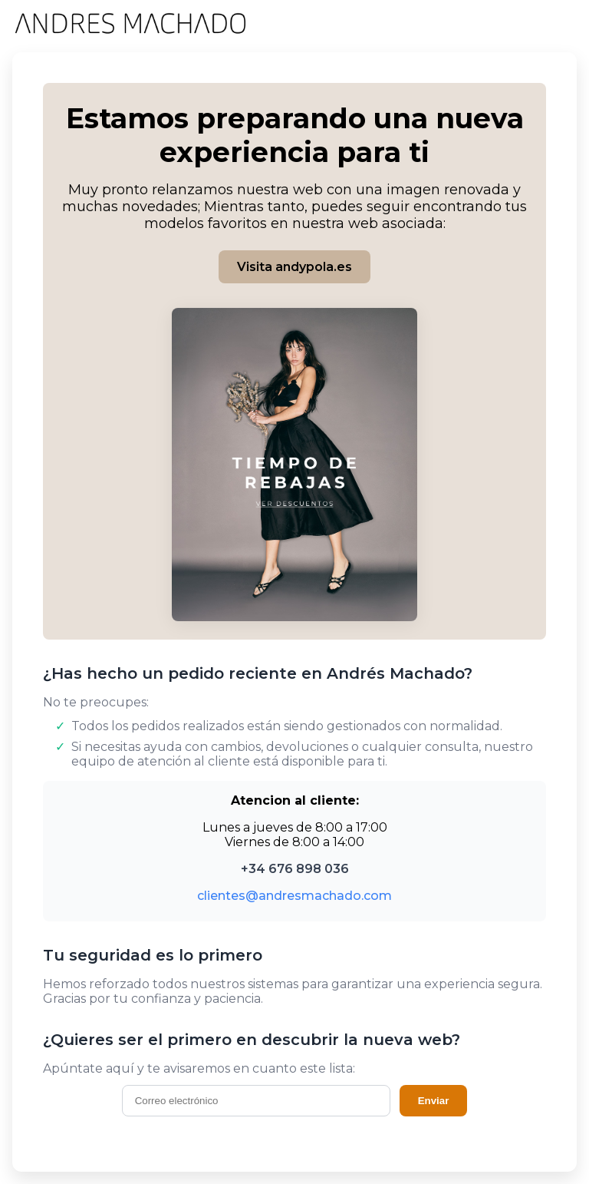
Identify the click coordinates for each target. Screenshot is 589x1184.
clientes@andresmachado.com (294, 895)
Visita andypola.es (294, 267)
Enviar (433, 1100)
